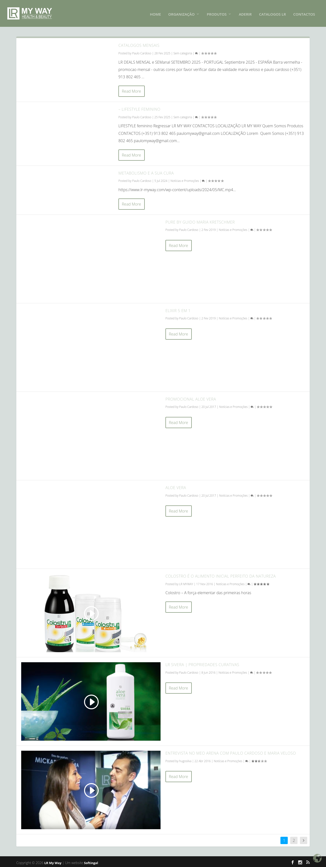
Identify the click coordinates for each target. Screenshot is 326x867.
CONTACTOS (304, 12)
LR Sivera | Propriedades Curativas (202, 663)
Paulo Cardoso (141, 52)
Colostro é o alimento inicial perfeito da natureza (220, 574)
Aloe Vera (175, 486)
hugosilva (185, 760)
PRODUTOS (217, 12)
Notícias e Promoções (185, 179)
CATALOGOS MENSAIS (138, 44)
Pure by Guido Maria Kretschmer (200, 220)
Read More (131, 89)
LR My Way (52, 861)
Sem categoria (182, 52)
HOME (155, 12)
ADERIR (245, 12)
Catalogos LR (272, 12)
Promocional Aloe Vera (190, 397)
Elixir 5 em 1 (178, 309)
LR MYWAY (186, 583)
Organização (181, 12)
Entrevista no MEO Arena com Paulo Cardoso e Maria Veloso (230, 751)
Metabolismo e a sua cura (146, 171)
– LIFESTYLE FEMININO (139, 107)
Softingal (91, 861)
